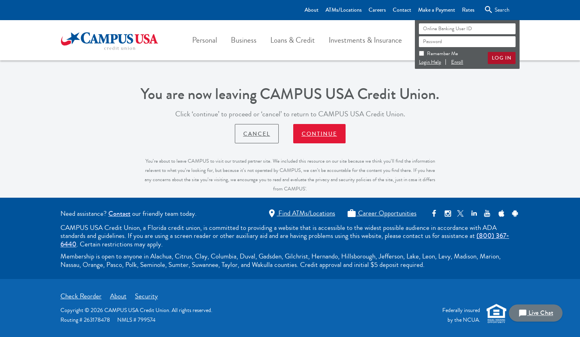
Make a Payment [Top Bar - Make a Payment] (436, 10)
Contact (119, 214)
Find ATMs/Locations (301, 213)
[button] (204, 40)
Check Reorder (81, 296)
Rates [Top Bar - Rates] (468, 10)
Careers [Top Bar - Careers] (377, 10)
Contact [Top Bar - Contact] (402, 10)
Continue (319, 134)
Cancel (256, 134)
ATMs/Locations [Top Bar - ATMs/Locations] (343, 10)
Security (146, 296)
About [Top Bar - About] (311, 10)
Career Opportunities (381, 213)
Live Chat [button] (535, 313)
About (118, 296)
